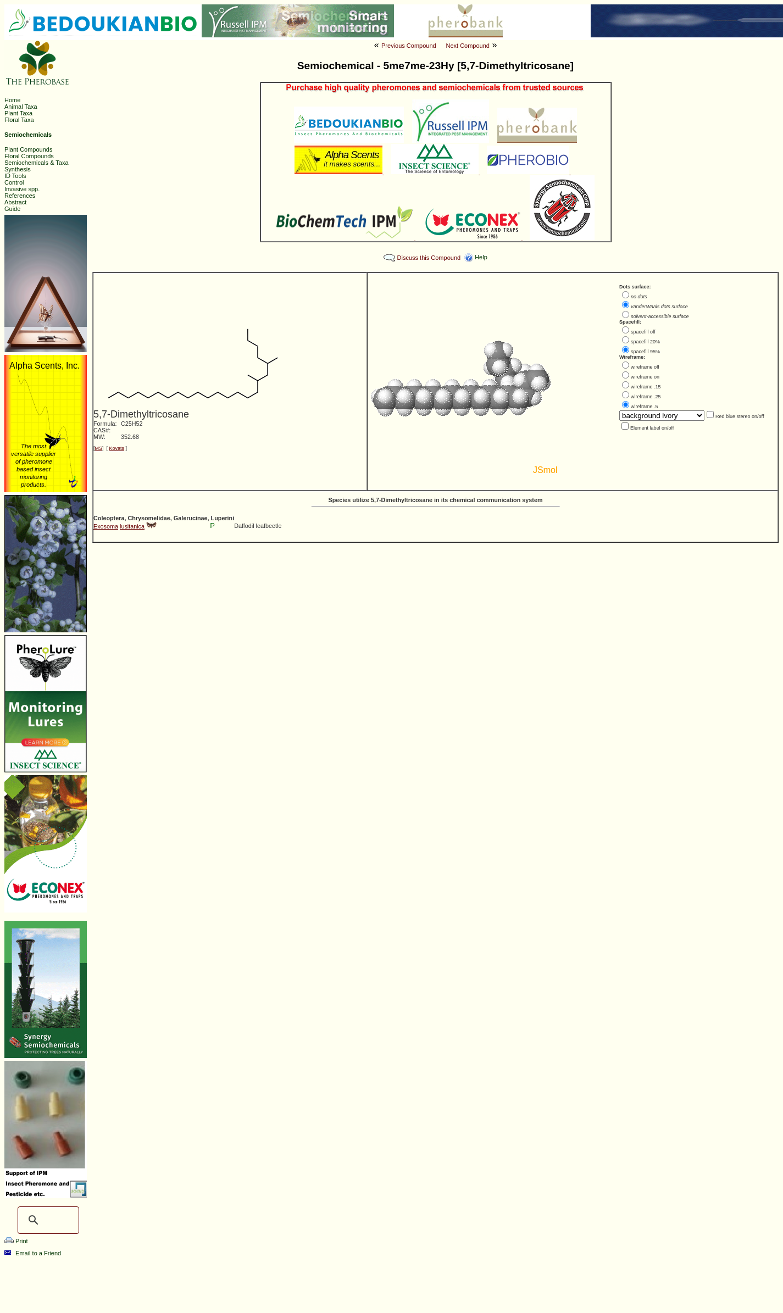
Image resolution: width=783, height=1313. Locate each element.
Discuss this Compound (429, 257)
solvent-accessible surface (660, 316)
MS (99, 448)
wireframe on (645, 377)
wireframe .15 (646, 387)
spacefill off (643, 332)
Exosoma (105, 526)
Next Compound (468, 45)
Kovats (117, 448)
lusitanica (132, 526)
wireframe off (645, 367)
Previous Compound (408, 45)
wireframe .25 (646, 396)
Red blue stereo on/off (739, 416)
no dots (639, 296)
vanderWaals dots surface (659, 306)
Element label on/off (652, 428)
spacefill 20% (645, 341)
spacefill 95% (645, 351)
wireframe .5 (644, 406)
